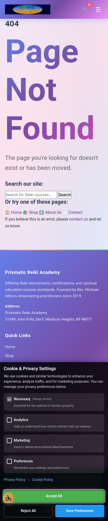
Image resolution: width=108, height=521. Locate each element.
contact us (78, 219)
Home (10, 347)
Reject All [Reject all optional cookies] (28, 511)
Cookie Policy (42, 480)
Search (65, 194)
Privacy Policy (14, 480)
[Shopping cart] (84, 9)
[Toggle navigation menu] (98, 10)
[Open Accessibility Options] (8, 497)
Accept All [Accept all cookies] (54, 496)
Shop (9, 356)
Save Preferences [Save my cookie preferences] (80, 511)
